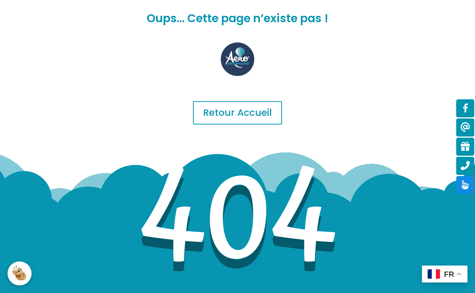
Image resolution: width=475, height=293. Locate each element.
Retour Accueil (237, 112)
